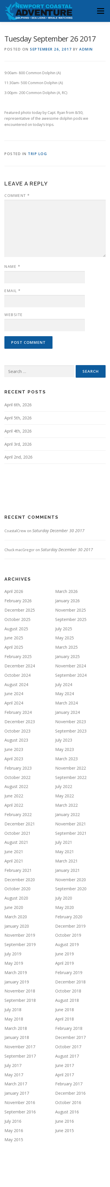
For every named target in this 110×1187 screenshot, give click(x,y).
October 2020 (17, 888)
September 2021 (71, 833)
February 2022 (18, 814)
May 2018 (13, 1019)
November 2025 (70, 610)
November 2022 (70, 768)
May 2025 (64, 638)
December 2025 (19, 610)
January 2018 (16, 1037)
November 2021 (70, 824)
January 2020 (16, 926)
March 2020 (15, 916)
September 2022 (71, 777)
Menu (100, 10)
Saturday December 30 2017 (58, 530)
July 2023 (63, 740)
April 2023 (13, 758)
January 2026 (67, 600)
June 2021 (13, 851)
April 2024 (13, 703)
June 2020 (13, 907)
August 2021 (16, 842)
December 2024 (19, 666)
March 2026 (66, 591)
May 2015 (13, 1139)
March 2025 (66, 647)
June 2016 (64, 1121)
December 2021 (19, 824)
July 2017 (12, 1065)
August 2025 (16, 628)
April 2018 (64, 1019)
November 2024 (70, 666)
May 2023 (64, 749)
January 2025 (67, 656)
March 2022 (66, 805)
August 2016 (67, 1112)
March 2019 (15, 972)
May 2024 (64, 693)
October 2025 (17, 619)
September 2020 (71, 888)
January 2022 (67, 814)
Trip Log (37, 153)
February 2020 (68, 916)
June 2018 (64, 1009)
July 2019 (12, 954)
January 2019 (16, 982)
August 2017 (67, 1056)
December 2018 (70, 982)
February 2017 (68, 1084)
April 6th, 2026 (18, 404)
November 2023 (70, 721)
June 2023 (13, 749)
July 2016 (12, 1121)
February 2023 (18, 768)
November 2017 (19, 1046)
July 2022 (63, 786)
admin (86, 49)
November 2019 (19, 935)
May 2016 (13, 1130)
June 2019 (64, 954)
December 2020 (19, 879)
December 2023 (19, 721)
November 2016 (19, 1102)
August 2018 (67, 1000)
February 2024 (18, 712)
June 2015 (64, 1130)
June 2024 (13, 693)
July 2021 (63, 842)
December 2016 (70, 1093)
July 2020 (63, 898)
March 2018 (15, 1028)
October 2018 (68, 991)
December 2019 (70, 926)
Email (12, 290)
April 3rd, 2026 (18, 444)
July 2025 (63, 628)
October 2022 (17, 777)
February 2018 (68, 1028)
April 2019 (64, 963)
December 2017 (70, 1037)
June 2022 (13, 796)
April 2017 (64, 1074)
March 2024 (66, 703)
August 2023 (16, 740)
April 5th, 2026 (18, 418)
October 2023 (17, 731)
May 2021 (64, 851)
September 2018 (20, 1000)
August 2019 (67, 944)
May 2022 (64, 796)
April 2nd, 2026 (18, 457)
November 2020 (70, 879)
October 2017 (68, 1046)
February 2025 (18, 656)
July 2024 (63, 684)
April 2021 (13, 861)
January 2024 (67, 712)
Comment (17, 195)
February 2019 (68, 972)
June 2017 (64, 1065)
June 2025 (13, 638)
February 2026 (18, 600)
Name (12, 266)
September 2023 (71, 731)
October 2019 (68, 935)
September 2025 (71, 619)
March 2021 (66, 861)
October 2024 (17, 675)
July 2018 (12, 1009)
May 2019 (13, 963)
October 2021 (17, 833)
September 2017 (20, 1056)
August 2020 (16, 898)
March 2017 (15, 1084)
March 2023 (66, 758)
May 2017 (13, 1074)
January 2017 (16, 1093)
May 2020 (64, 907)
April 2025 (13, 647)
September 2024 (71, 675)
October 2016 (68, 1102)
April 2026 (13, 591)
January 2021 (67, 870)
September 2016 (20, 1112)
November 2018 (19, 991)
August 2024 (16, 684)
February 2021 (18, 870)
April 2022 (13, 805)
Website (13, 314)
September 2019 (20, 944)
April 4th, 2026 (18, 431)
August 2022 (16, 786)
